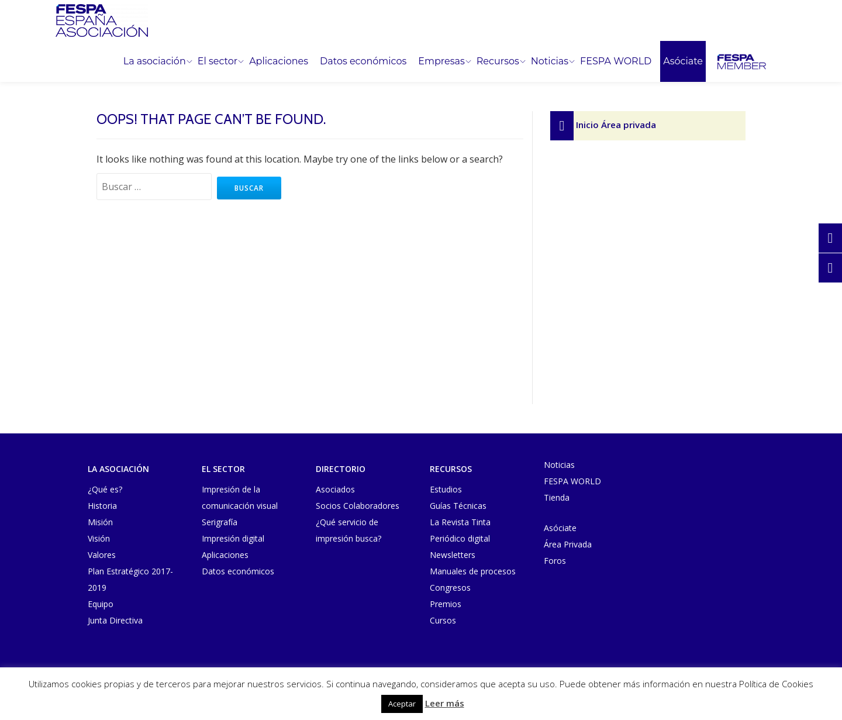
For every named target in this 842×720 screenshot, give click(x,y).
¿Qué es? (105, 489)
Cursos (443, 620)
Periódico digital (460, 538)
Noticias (549, 61)
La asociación (154, 61)
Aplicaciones (278, 61)
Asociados (335, 489)
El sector (217, 61)
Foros (555, 560)
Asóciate (683, 61)
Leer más (444, 703)
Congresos (450, 587)
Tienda (557, 497)
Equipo (100, 603)
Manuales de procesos (473, 571)
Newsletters (452, 554)
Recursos (498, 61)
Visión (99, 538)
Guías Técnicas (458, 505)
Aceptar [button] (402, 703)
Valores (102, 554)
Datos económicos (363, 61)
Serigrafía (219, 522)
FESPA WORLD (615, 61)
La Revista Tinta (460, 522)
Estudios (446, 489)
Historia (102, 505)
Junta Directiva (115, 620)
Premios (445, 603)
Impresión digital (233, 538)
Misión (100, 522)
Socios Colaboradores (357, 505)
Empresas (441, 61)
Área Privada (568, 544)
